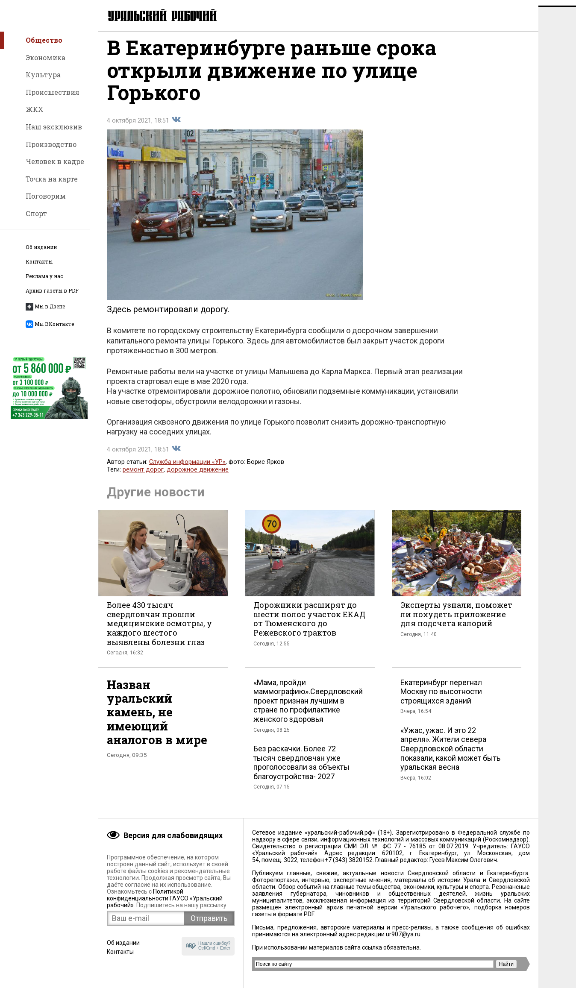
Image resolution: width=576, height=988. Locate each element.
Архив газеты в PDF (52, 290)
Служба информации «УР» (187, 468)
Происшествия (52, 92)
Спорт (36, 213)
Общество (44, 39)
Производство (51, 144)
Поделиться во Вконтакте (176, 125)
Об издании (41, 247)
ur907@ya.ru (403, 934)
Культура (43, 74)
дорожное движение (198, 475)
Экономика (45, 57)
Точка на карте (52, 178)
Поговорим (46, 195)
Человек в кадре (55, 161)
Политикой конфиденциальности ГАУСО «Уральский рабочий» (165, 898)
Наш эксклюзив (54, 126)
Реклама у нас (44, 276)
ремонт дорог (143, 475)
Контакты (39, 261)
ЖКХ (35, 109)
